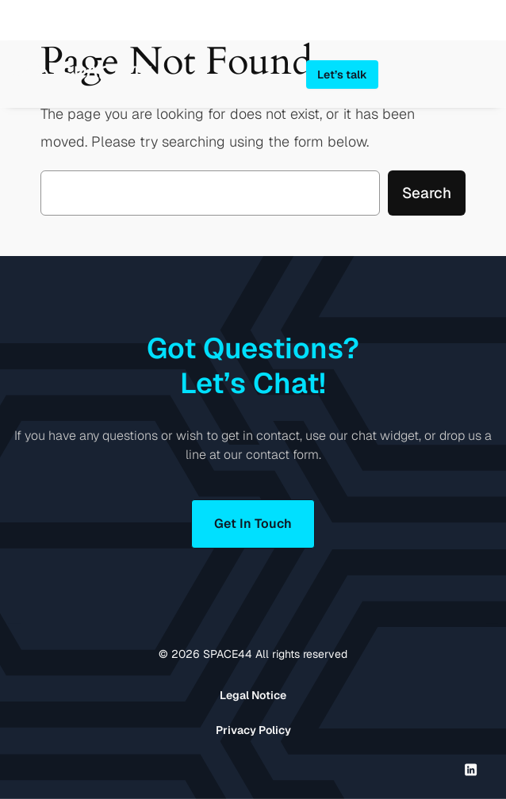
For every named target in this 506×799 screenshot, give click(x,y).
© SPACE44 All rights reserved (253, 654)
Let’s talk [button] (342, 74)
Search (426, 193)
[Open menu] (483, 73)
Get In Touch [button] (253, 523)
